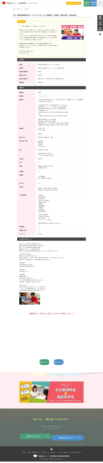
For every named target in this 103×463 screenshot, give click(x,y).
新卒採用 (24, 453)
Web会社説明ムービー (36, 453)
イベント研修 (59, 453)
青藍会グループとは (46, 453)
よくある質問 (71, 453)
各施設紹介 (65, 453)
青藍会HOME (78, 453)
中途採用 (29, 453)
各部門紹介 (53, 453)
